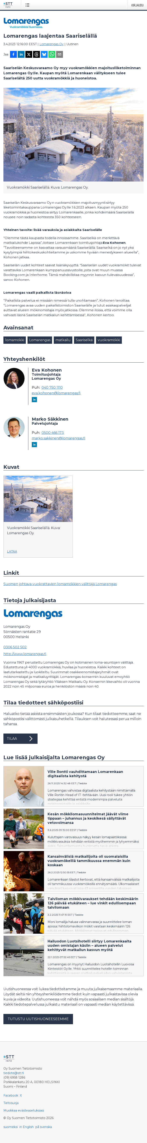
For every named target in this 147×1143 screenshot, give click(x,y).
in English (26, 1127)
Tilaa (20, 738)
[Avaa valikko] (28, 5)
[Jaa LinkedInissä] (21, 55)
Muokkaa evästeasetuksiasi (23, 1110)
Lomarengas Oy (51, 44)
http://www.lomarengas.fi (24, 654)
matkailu (63, 340)
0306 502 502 (15, 647)
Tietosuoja (11, 1103)
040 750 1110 (52, 388)
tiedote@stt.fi (13, 1073)
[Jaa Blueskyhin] (44, 55)
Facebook (10, 1095)
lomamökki (14, 340)
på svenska (43, 1127)
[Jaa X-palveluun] (28, 55)
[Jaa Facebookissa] (13, 55)
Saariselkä (84, 340)
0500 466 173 (53, 433)
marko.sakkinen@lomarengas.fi (58, 438)
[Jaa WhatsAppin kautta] (51, 55)
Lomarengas (39, 340)
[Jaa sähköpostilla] (59, 55)
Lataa (12, 552)
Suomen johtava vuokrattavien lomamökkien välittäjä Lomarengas (60, 584)
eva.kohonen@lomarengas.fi (56, 393)
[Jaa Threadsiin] (36, 55)
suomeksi (10, 1127)
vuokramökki (109, 340)
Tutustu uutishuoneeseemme (38, 1019)
